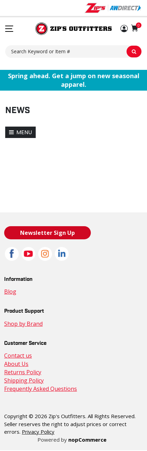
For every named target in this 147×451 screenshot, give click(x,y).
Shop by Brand (22, 324)
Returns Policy (22, 372)
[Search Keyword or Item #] (73, 51)
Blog (9, 292)
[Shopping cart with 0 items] (134, 28)
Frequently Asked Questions (39, 389)
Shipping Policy (23, 381)
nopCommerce (86, 439)
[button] (124, 28)
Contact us (17, 356)
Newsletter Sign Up (47, 233)
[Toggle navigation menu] (9, 29)
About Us (15, 364)
